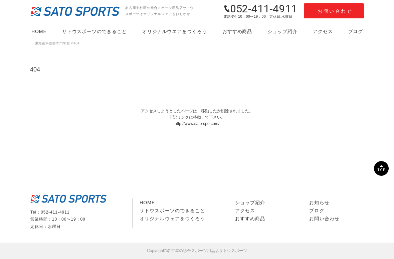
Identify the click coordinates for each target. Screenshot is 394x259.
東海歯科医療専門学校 (52, 43)
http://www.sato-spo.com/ (197, 123)
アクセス (323, 31)
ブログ (355, 31)
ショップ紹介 (282, 31)
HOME (39, 31)
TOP (382, 170)
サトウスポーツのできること (94, 31)
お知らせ (319, 202)
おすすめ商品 (237, 31)
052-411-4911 (260, 8)
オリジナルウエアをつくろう (174, 31)
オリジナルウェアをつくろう (172, 218)
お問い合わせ (335, 11)
